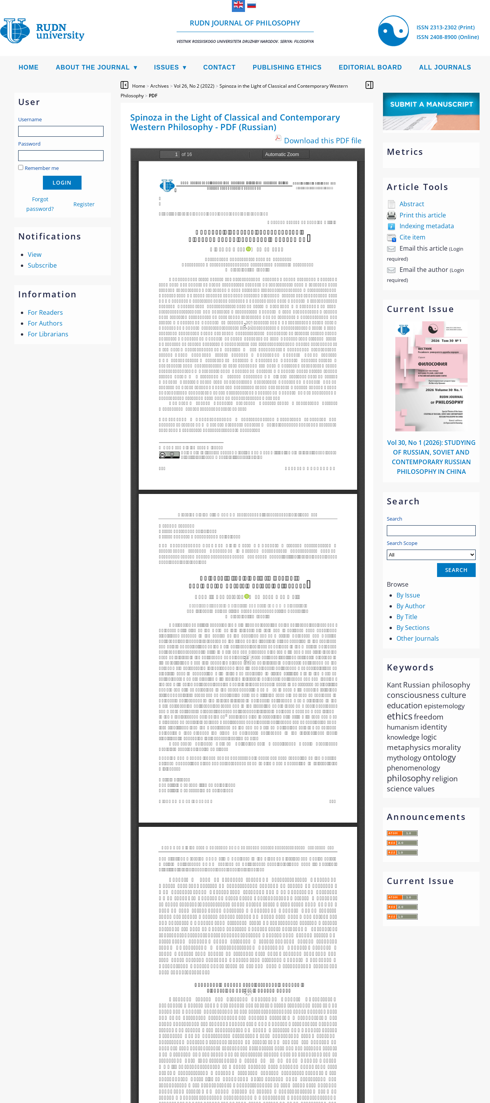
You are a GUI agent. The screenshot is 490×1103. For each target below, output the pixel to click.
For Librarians (48, 334)
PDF (153, 95)
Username (30, 119)
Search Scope (431, 550)
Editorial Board (370, 67)
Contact (219, 67)
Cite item (412, 237)
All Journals (445, 67)
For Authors (45, 323)
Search (394, 518)
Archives (159, 86)
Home (29, 67)
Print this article (423, 215)
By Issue (408, 595)
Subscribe (42, 265)
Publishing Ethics (287, 67)
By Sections (413, 627)
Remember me (42, 168)
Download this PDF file (323, 140)
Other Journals (417, 638)
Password (29, 143)
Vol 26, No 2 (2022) (194, 86)
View (34, 254)
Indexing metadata (427, 226)
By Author (410, 606)
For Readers (45, 312)
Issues (166, 67)
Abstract (412, 204)
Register (84, 204)
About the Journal (93, 67)
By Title (406, 617)
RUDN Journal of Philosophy (245, 31)
